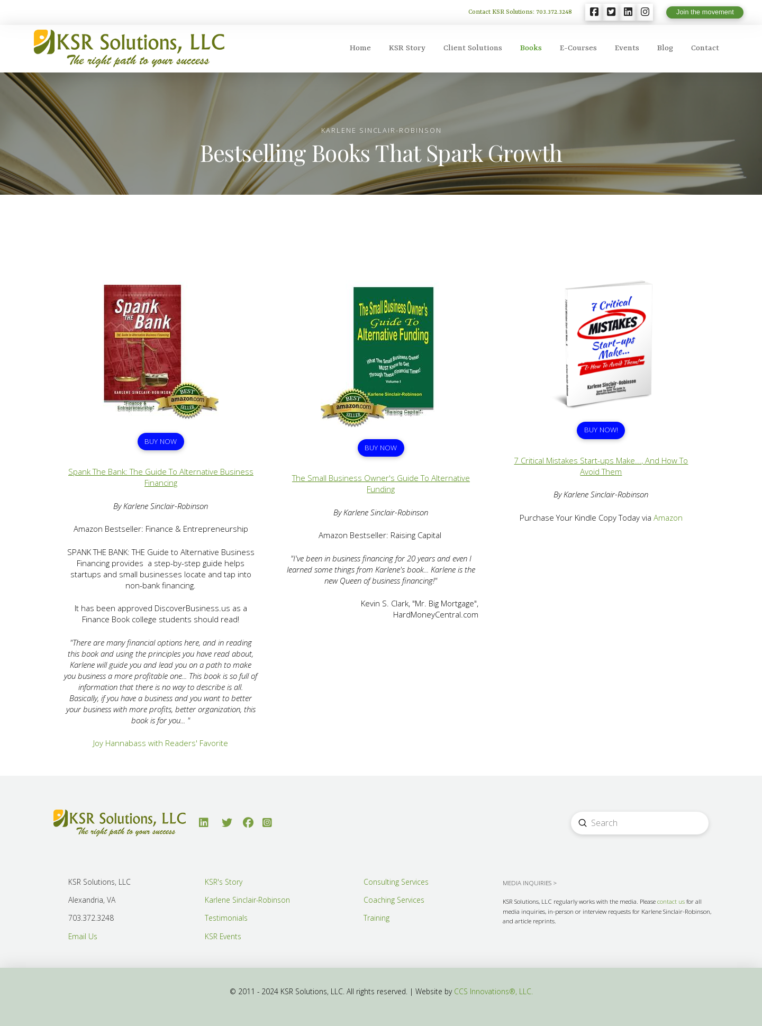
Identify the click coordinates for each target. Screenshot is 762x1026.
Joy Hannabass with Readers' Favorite (160, 743)
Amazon (668, 517)
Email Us (82, 936)
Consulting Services (396, 882)
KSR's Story (223, 882)
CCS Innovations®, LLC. (493, 991)
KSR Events (223, 936)
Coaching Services (394, 900)
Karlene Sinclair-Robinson (247, 900)
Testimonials (226, 918)
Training (376, 918)
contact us (671, 901)
